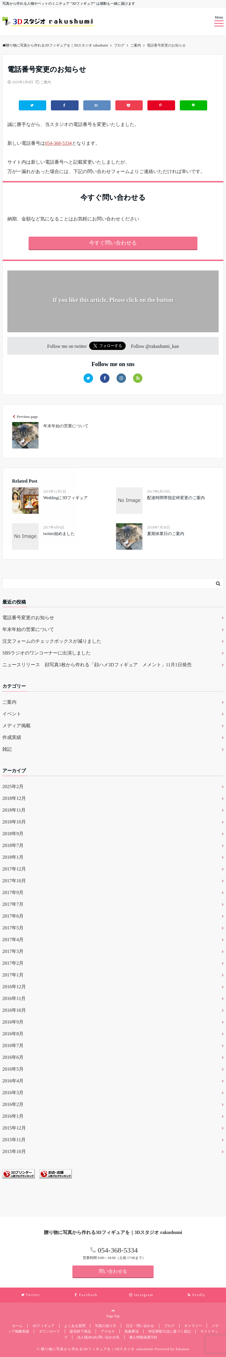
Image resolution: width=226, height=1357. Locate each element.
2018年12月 (14, 798)
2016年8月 (13, 1033)
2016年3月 (13, 1092)
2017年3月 (13, 951)
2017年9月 (13, 892)
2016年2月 (13, 1104)
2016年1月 (13, 1116)
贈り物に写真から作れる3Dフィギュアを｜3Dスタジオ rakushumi (55, 45)
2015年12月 (14, 1127)
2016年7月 (13, 1045)
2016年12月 (14, 986)
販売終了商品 (80, 1331)
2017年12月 (14, 868)
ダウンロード (49, 1331)
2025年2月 (13, 786)
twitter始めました (59, 533)
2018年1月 (13, 857)
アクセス (108, 1331)
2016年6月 (13, 1057)
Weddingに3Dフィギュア (65, 498)
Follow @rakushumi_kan (155, 346)
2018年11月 (14, 810)
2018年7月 (13, 845)
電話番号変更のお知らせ (28, 617)
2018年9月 (13, 833)
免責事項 (131, 1331)
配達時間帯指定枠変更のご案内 (176, 498)
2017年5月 (13, 927)
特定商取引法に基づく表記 (169, 1331)
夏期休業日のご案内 (165, 533)
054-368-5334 (58, 143)
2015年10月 (14, 1151)
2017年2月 (13, 963)
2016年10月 (14, 1010)
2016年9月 (13, 1021)
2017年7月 (13, 904)
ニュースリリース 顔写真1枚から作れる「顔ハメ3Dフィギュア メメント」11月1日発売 (97, 664)
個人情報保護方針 (143, 1337)
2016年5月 (13, 1069)
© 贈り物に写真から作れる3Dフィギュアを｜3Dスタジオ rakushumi (95, 1349)
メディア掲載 (16, 725)
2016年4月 (13, 1080)
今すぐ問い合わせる (113, 243)
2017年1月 (13, 974)
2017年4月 (13, 939)
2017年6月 (13, 915)
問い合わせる (113, 1271)
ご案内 (45, 82)
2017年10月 (14, 880)
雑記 (7, 749)
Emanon (182, 1349)
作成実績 (11, 737)
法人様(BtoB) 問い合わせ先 (98, 1337)
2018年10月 (14, 821)
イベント (11, 713)
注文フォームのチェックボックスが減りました (51, 641)
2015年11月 (14, 1139)
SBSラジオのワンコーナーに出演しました (46, 652)
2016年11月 (14, 998)
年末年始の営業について (28, 629)
